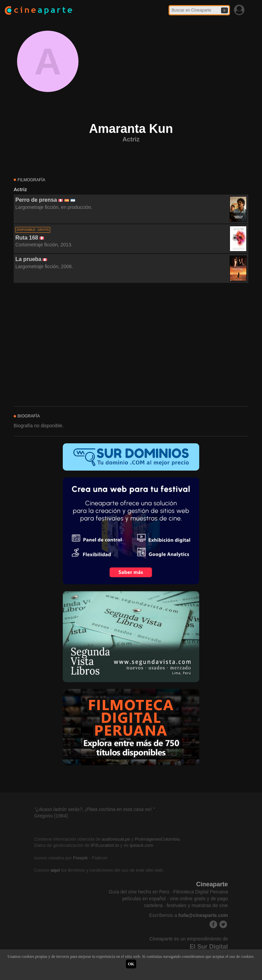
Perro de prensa (36, 200)
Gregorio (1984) (51, 815)
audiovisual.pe (116, 839)
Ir (224, 10)
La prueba (28, 259)
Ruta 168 (26, 238)
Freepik (80, 857)
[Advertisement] (131, 345)
